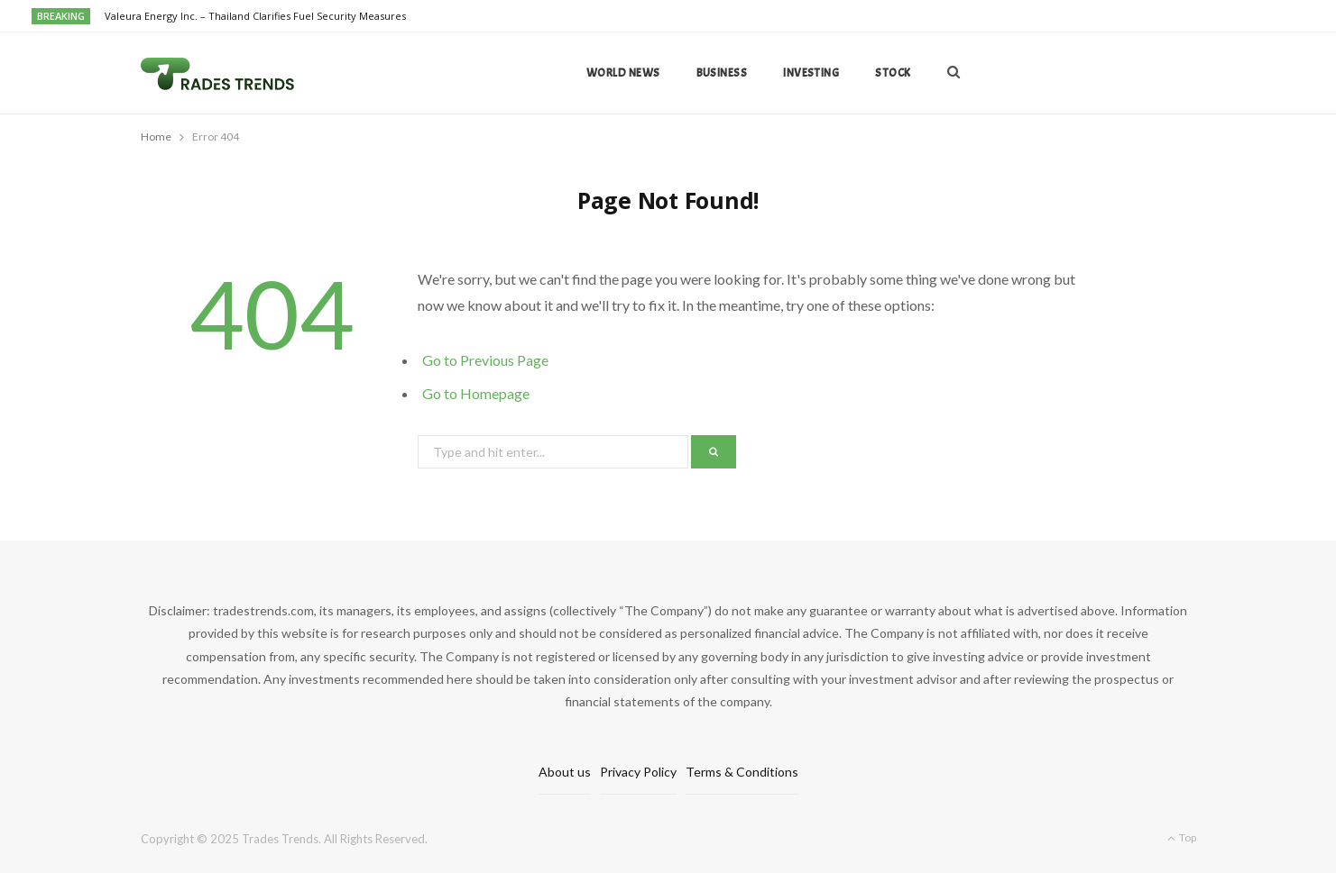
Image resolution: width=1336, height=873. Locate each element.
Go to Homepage (476, 393)
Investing (811, 73)
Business (722, 73)
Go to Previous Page (485, 359)
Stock (892, 73)
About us (565, 771)
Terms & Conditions (742, 771)
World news (623, 73)
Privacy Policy (638, 771)
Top (1181, 837)
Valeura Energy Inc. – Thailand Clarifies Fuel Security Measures (255, 16)
